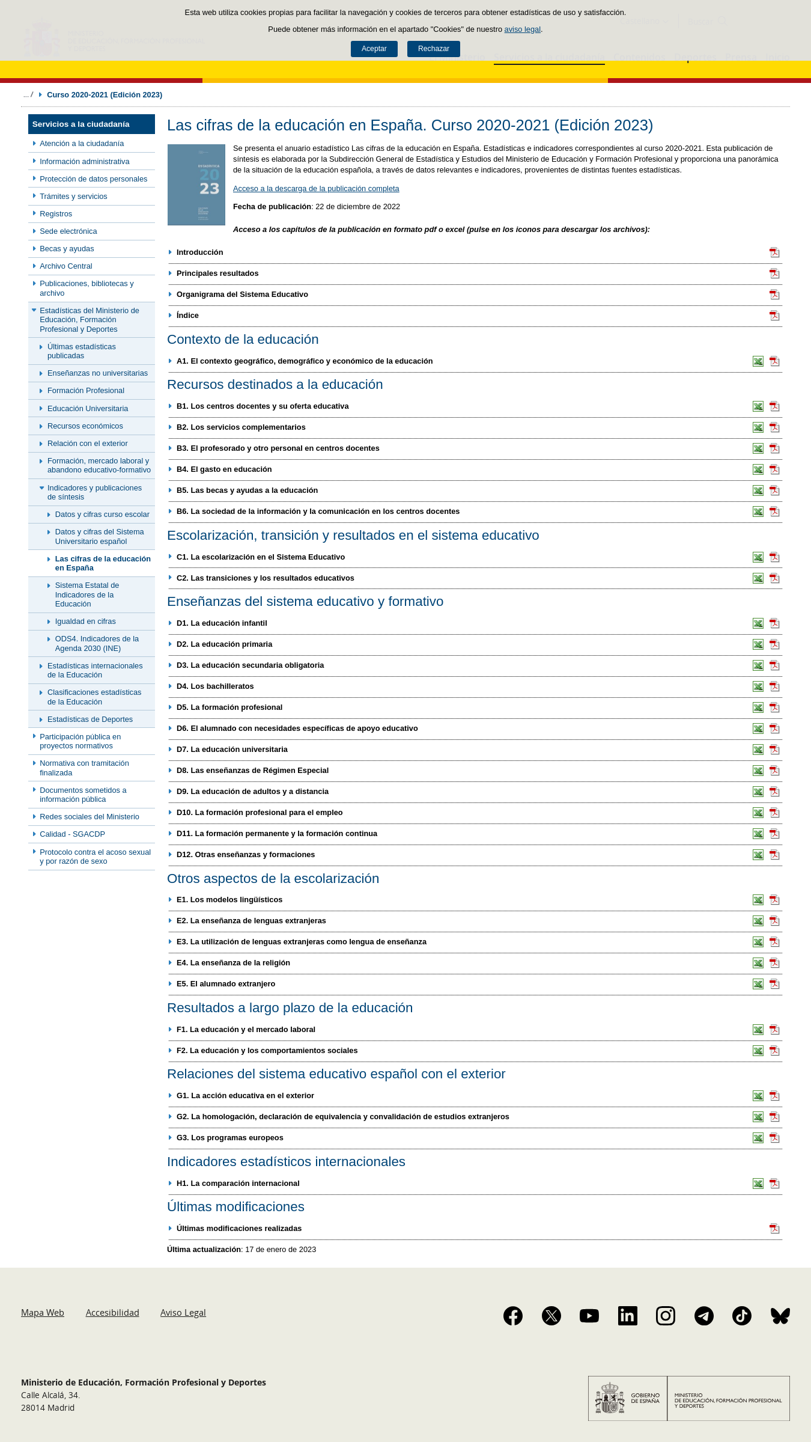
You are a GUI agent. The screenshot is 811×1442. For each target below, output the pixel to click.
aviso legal (523, 29)
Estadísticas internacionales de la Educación (95, 670)
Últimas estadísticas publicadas (81, 351)
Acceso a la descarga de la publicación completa (316, 188)
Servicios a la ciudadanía (81, 124)
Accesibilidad (112, 1312)
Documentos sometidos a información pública (83, 795)
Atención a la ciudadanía (82, 143)
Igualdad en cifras (85, 621)
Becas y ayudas (67, 248)
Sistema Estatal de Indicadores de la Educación (87, 594)
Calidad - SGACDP (72, 834)
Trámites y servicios (74, 196)
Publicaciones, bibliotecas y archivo (87, 288)
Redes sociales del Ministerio (89, 816)
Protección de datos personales (93, 178)
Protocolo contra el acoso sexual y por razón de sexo (95, 857)
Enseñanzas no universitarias (97, 372)
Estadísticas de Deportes (90, 719)
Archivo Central (66, 265)
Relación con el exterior (87, 443)
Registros (56, 213)
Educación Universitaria (87, 408)
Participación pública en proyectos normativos (80, 741)
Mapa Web (42, 1312)
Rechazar (433, 48)
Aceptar (374, 48)
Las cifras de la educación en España (103, 563)
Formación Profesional (85, 390)
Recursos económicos (85, 425)
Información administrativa (84, 161)
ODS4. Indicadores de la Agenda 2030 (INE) (97, 643)
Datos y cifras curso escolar (102, 514)
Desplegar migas (28, 94)
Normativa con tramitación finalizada (84, 768)
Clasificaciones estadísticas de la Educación (94, 697)
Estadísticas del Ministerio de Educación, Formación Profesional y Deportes (89, 320)
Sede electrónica (68, 231)
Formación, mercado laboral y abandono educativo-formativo (99, 465)
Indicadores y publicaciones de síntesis (94, 492)
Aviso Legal (183, 1312)
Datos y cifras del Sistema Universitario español (99, 536)
